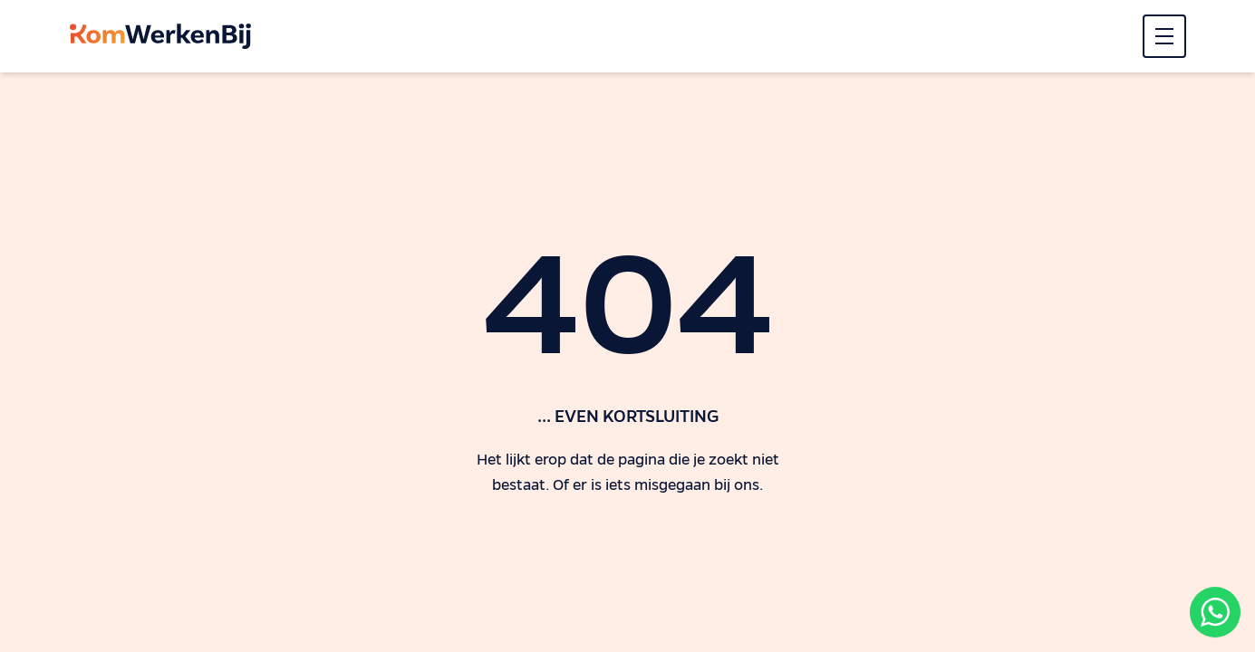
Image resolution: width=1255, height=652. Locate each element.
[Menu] (1164, 36)
